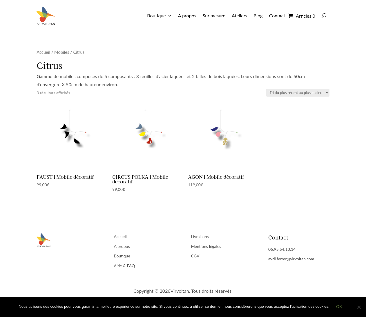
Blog (257, 15)
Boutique (156, 15)
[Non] (359, 307)
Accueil (43, 52)
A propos (187, 15)
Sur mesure (214, 15)
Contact (277, 15)
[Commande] (297, 93)
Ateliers (239, 15)
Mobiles (61, 52)
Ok (340, 307)
